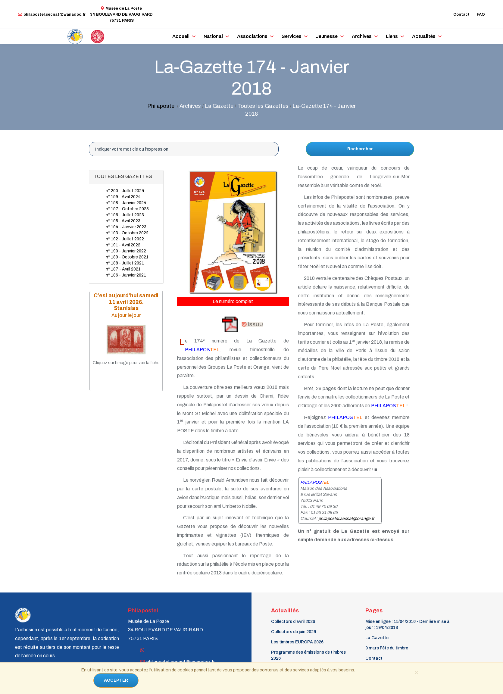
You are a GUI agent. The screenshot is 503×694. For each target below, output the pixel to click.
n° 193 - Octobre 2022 (127, 233)
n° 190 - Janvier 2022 (126, 251)
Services (291, 36)
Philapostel (161, 106)
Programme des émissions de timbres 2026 (308, 655)
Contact (461, 14)
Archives (362, 36)
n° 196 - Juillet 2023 (125, 215)
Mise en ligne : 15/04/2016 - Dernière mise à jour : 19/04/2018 (407, 624)
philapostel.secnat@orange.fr (346, 518)
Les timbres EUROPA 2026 (297, 642)
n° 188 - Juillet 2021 (125, 263)
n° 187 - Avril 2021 (123, 269)
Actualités (424, 36)
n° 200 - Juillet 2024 (125, 191)
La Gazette (377, 638)
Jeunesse (327, 36)
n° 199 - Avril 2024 (123, 197)
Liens (392, 36)
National (213, 36)
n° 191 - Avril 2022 (123, 245)
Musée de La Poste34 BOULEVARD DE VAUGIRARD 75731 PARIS (121, 14)
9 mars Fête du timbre (386, 648)
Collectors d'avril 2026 (293, 621)
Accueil (180, 36)
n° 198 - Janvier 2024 (126, 203)
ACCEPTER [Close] (116, 680)
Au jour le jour (126, 315)
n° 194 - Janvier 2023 (126, 227)
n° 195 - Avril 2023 (123, 221)
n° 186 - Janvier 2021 (126, 275)
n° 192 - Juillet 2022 (125, 239)
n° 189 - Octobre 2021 (127, 257)
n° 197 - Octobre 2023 (127, 209)
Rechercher (360, 149)
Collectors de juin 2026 (293, 632)
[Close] (416, 672)
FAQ (481, 14)
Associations (252, 36)
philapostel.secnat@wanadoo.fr (52, 14)
